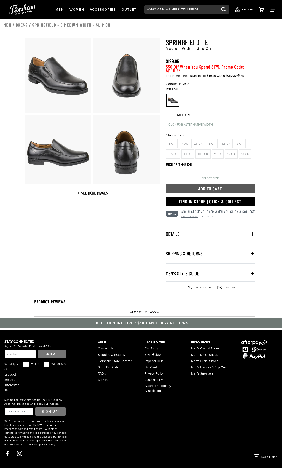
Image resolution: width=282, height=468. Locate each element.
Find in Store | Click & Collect (210, 201)
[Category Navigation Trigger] (273, 9)
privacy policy (47, 444)
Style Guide (153, 355)
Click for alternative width (190, 125)
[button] (59, 9)
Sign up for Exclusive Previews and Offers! (28, 346)
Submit (52, 354)
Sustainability (154, 380)
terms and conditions (21, 444)
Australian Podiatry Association (158, 388)
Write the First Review (144, 312)
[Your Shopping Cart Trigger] (261, 9)
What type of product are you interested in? (12, 377)
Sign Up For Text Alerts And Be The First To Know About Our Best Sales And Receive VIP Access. (33, 401)
